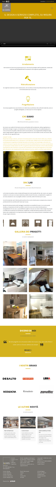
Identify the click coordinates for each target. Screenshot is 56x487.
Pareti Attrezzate (24, 471)
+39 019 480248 (50, 1)
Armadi (22, 477)
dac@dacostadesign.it (29, 458)
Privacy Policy (41, 462)
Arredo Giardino (41, 476)
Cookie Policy (40, 464)
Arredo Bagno (41, 471)
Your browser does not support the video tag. (28, 33)
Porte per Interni (41, 473)
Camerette (23, 476)
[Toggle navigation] (52, 8)
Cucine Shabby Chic (8, 477)
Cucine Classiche (7, 474)
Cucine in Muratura (8, 476)
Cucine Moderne (7, 473)
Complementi (40, 474)
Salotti (22, 473)
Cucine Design (6, 471)
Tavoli (39, 477)
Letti (21, 474)
